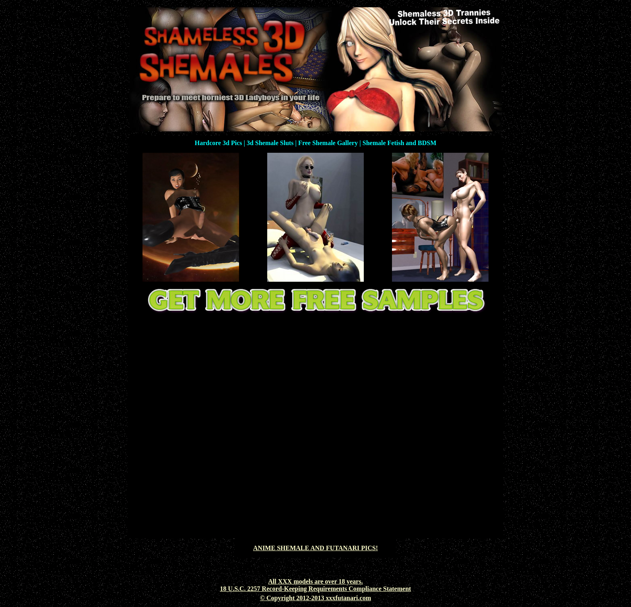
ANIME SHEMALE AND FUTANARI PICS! (315, 548)
